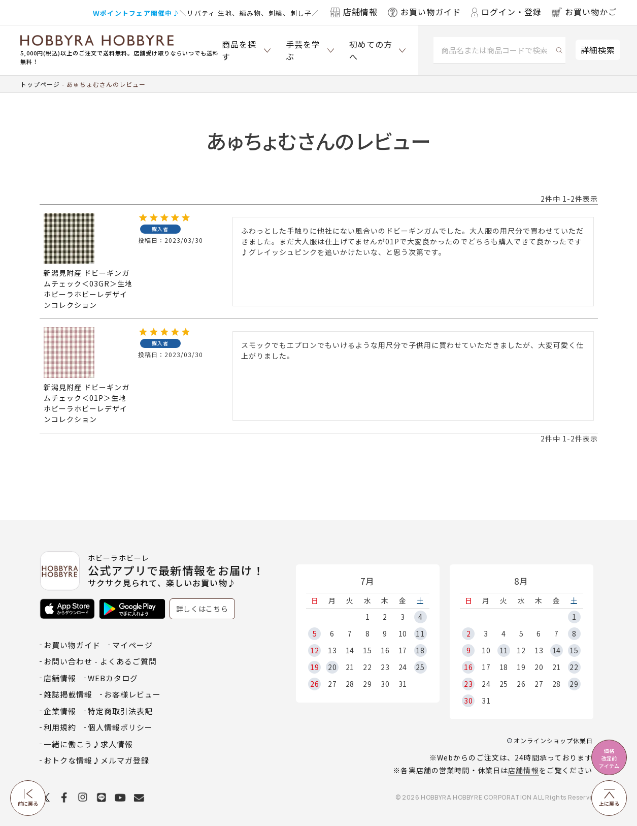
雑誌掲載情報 (68, 694)
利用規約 (60, 727)
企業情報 (60, 711)
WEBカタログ (113, 678)
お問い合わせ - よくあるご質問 (100, 661)
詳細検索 (598, 50)
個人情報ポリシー (120, 727)
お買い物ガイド (72, 645)
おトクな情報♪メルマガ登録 (96, 760)
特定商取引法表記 (120, 711)
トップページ (40, 84)
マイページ (132, 645)
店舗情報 (523, 770)
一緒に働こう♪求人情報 (88, 744)
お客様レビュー (132, 694)
